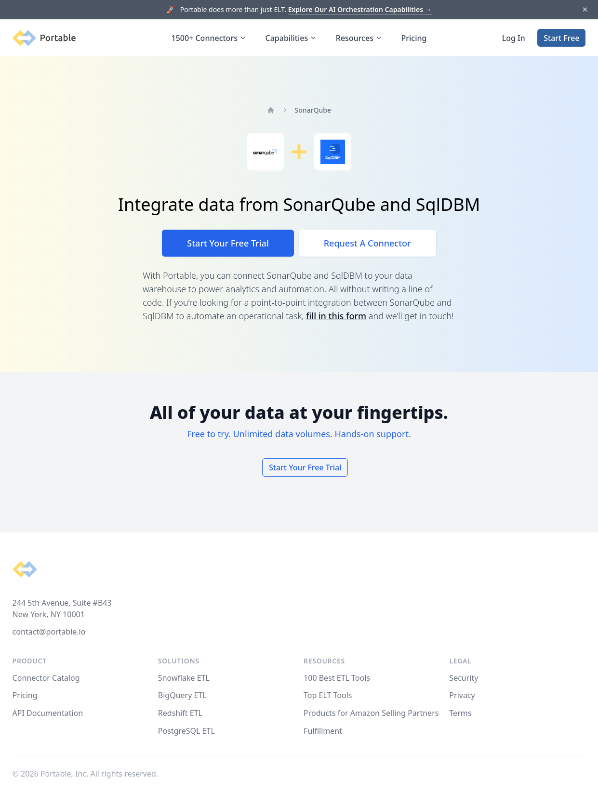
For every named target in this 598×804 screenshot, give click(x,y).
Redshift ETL (180, 713)
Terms (460, 713)
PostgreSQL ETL (186, 731)
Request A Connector (367, 243)
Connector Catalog (46, 678)
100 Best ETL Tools (337, 678)
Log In (513, 38)
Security (463, 678)
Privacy (462, 695)
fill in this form (336, 316)
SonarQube (313, 110)
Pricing (414, 38)
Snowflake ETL (184, 678)
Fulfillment (323, 731)
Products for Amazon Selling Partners (371, 713)
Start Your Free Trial (227, 243)
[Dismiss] (585, 10)
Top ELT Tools (328, 695)
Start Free (561, 38)
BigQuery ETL (182, 695)
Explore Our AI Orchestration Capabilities (360, 9)
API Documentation (48, 713)
